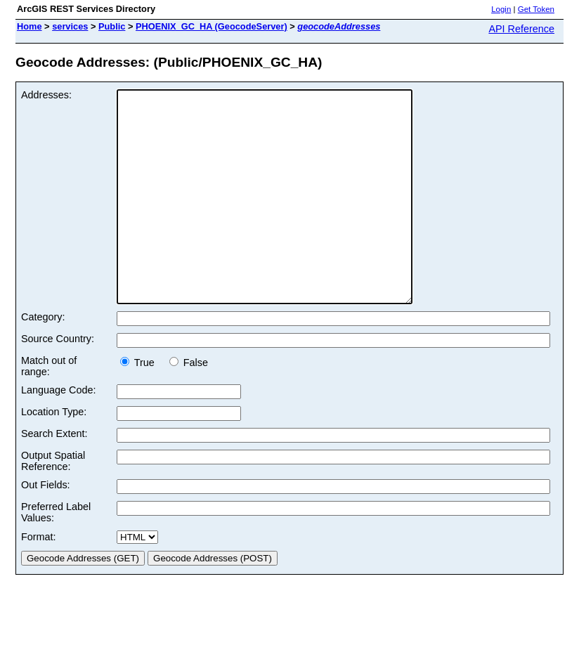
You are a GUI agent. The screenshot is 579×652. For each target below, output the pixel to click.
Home (29, 26)
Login (501, 9)
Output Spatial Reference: (53, 503)
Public (111, 26)
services (70, 26)
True (141, 404)
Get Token (536, 9)
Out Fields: (45, 527)
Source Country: (57, 380)
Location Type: (53, 453)
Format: (38, 579)
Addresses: (46, 94)
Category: (43, 359)
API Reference (521, 28)
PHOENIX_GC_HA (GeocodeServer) (211, 26)
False (188, 404)
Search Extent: (54, 475)
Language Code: (58, 432)
